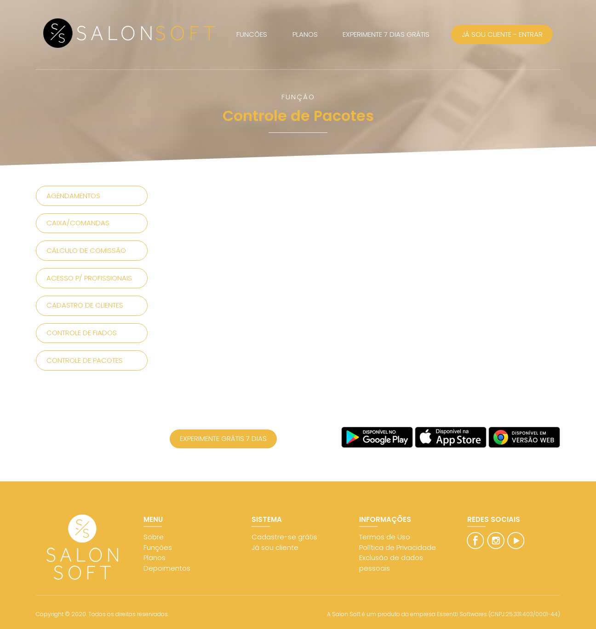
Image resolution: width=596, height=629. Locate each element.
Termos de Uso (384, 537)
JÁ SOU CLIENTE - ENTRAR (502, 34)
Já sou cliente (275, 547)
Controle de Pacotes (84, 360)
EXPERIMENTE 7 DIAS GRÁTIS (386, 34)
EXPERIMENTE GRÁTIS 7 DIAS (223, 438)
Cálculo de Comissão (86, 250)
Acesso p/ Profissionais (89, 278)
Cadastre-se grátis (284, 537)
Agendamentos (73, 195)
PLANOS (305, 34)
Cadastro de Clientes (84, 305)
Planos (154, 557)
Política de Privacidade (397, 547)
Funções (157, 547)
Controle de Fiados (81, 332)
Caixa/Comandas (77, 223)
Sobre (153, 537)
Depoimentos (166, 568)
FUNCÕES (251, 34)
